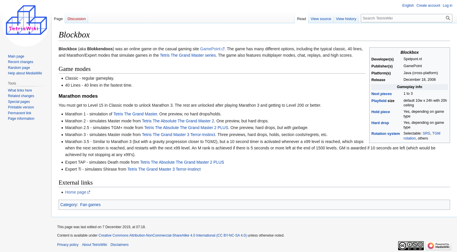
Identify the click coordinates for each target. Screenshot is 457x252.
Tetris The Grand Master (135, 114)
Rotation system (385, 134)
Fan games (90, 204)
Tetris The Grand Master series (188, 55)
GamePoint (210, 49)
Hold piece (380, 112)
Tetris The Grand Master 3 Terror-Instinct (178, 134)
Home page (75, 192)
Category (68, 204)
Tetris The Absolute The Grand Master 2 (178, 121)
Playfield (378, 101)
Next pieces (381, 94)
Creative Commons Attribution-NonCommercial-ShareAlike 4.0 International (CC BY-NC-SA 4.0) (173, 235)
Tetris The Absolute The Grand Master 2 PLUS (186, 127)
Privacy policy (67, 245)
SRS (426, 133)
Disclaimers (119, 245)
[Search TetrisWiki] (406, 18)
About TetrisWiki (94, 245)
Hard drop (380, 123)
